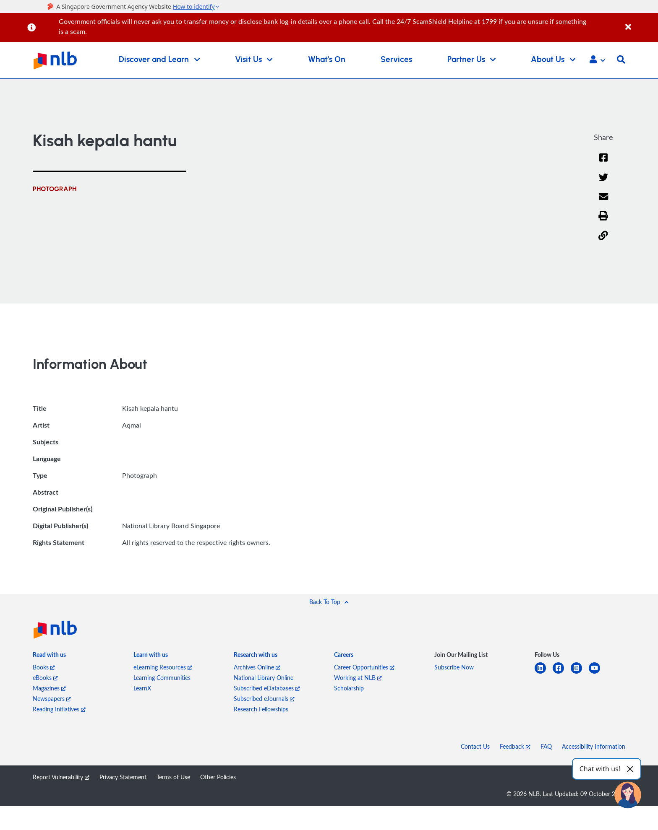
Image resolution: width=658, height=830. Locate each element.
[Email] (603, 202)
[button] (597, 60)
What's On (326, 60)
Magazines (49, 689)
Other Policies (218, 777)
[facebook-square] (562, 673)
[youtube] (598, 673)
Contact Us (475, 747)
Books (44, 668)
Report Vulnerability (61, 777)
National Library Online (263, 678)
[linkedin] (544, 673)
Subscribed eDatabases (267, 689)
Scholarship (349, 689)
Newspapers (52, 699)
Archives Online (257, 668)
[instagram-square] (580, 673)
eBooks (45, 678)
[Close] (640, 22)
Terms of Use (173, 777)
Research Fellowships (261, 709)
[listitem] (49, 656)
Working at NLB (358, 678)
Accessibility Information (593, 747)
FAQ (546, 747)
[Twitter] (603, 182)
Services (396, 60)
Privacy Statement (122, 777)
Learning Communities (162, 678)
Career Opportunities (364, 668)
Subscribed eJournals (264, 699)
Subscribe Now (454, 668)
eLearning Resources (162, 668)
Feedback (515, 747)
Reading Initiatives (59, 709)
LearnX (142, 689)
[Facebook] (603, 163)
